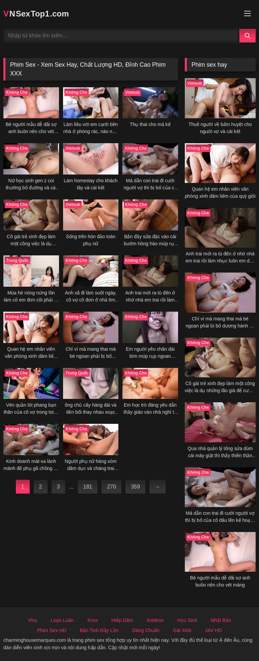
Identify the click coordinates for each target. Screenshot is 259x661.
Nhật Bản (221, 620)
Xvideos (155, 620)
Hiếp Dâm (122, 620)
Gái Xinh (182, 630)
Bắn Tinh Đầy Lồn (99, 630)
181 (87, 487)
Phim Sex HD (51, 630)
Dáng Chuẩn (146, 630)
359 (135, 487)
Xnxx (92, 620)
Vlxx (32, 620)
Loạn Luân (62, 620)
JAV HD (213, 630)
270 (111, 487)
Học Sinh (187, 620)
